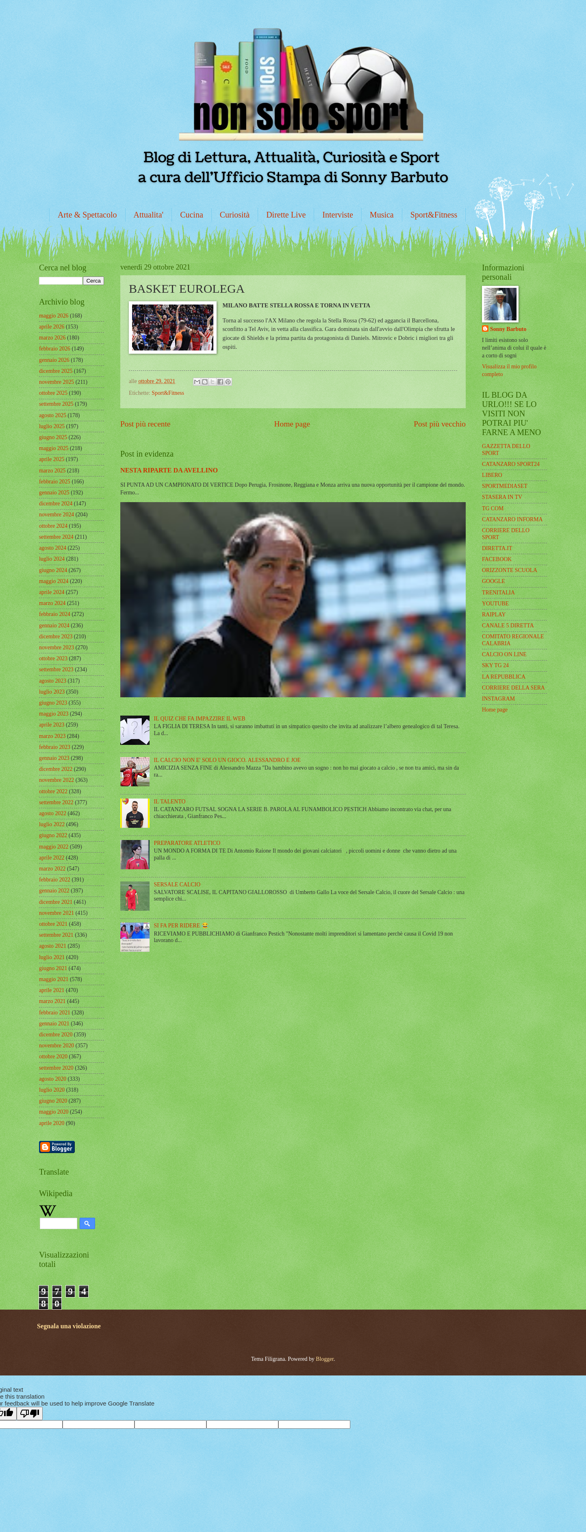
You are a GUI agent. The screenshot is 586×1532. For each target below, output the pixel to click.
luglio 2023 (52, 692)
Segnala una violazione (69, 1326)
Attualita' (149, 214)
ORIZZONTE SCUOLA (509, 570)
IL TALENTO (170, 802)
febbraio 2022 (54, 880)
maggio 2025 (53, 448)
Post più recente (145, 424)
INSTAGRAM (498, 699)
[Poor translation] (30, 1413)
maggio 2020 (53, 1112)
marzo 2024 (52, 603)
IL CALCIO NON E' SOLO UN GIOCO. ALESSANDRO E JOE (227, 760)
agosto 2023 (52, 681)
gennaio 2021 (54, 1024)
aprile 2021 (51, 990)
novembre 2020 (56, 1045)
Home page (292, 424)
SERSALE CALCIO (177, 884)
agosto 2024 (52, 548)
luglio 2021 (52, 957)
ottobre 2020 (53, 1056)
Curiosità (235, 214)
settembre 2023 (56, 669)
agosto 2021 (52, 946)
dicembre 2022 (55, 769)
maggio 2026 (53, 316)
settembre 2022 (56, 802)
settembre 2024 (56, 537)
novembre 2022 (56, 780)
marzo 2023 (52, 736)
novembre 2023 (56, 647)
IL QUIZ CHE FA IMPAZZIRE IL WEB (199, 719)
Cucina (191, 214)
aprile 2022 (51, 858)
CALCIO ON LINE (504, 654)
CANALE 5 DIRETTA (508, 625)
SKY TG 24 (495, 665)
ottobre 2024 (53, 526)
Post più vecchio (440, 424)
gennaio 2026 (54, 360)
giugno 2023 (53, 703)
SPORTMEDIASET (504, 486)
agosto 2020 (52, 1079)
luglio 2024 (52, 559)
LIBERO (492, 475)
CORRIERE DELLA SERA (513, 688)
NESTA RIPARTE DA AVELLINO (169, 470)
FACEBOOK (497, 559)
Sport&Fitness (434, 214)
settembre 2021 (56, 935)
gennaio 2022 (54, 891)
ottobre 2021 (53, 924)
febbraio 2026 (54, 349)
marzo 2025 (52, 471)
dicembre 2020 (55, 1034)
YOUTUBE (495, 604)
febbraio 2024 (54, 614)
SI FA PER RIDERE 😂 (181, 926)
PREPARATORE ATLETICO (187, 843)
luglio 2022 (52, 824)
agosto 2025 (52, 415)
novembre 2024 (56, 514)
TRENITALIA (498, 593)
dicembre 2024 (55, 504)
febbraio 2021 (54, 1013)
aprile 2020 (51, 1123)
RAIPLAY (494, 614)
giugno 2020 (53, 1101)
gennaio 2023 (54, 758)
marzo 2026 (52, 338)
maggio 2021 (53, 979)
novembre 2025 (56, 382)
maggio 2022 (53, 847)
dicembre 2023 (55, 636)
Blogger (325, 1359)
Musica (382, 214)
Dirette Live (286, 214)
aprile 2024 (51, 592)
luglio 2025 (52, 426)
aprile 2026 (51, 327)
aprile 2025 (51, 459)
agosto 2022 (52, 813)
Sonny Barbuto (508, 329)
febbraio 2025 (54, 482)
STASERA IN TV (502, 497)
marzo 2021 (52, 1001)
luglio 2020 (52, 1090)
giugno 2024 (53, 570)
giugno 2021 (53, 968)
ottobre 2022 (53, 791)
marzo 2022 (52, 869)
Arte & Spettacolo (87, 214)
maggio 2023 (53, 714)
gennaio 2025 (54, 493)
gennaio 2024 (54, 625)
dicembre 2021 (55, 902)
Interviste (337, 214)
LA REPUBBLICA (503, 677)
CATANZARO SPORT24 (511, 464)
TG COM (493, 508)
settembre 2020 (56, 1068)
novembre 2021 (56, 913)
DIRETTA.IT (497, 548)
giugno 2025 (53, 437)
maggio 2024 (53, 581)
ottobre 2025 (53, 393)
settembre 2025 (56, 404)
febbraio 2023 (54, 747)
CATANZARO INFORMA (512, 519)
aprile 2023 (51, 725)
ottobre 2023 (53, 658)
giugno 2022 (53, 835)
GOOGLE (493, 581)
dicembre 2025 (55, 371)
